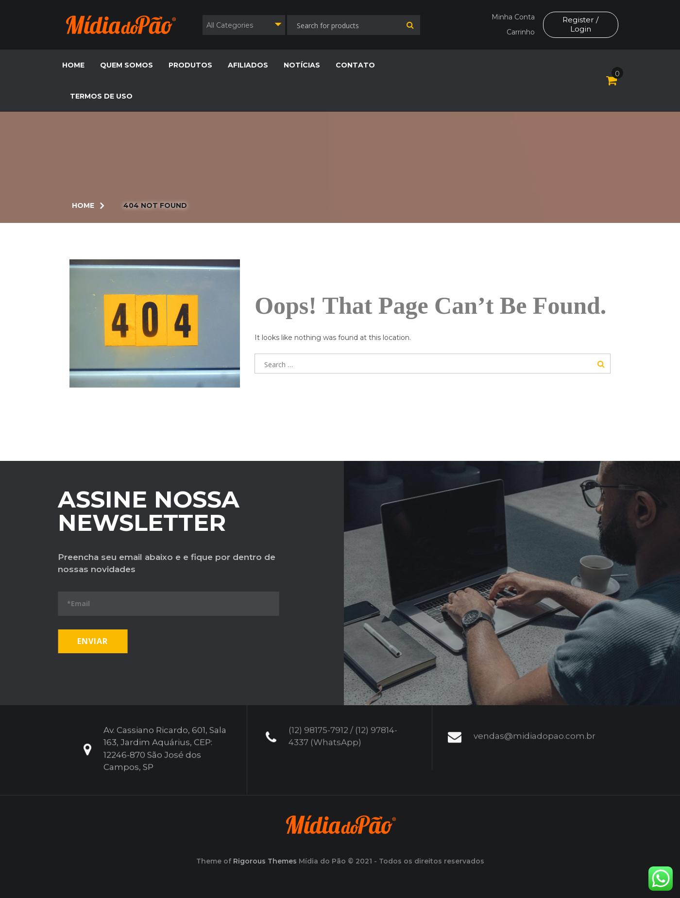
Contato (355, 65)
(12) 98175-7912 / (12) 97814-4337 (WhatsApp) (343, 728)
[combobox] (244, 25)
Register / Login (580, 24)
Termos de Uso (101, 96)
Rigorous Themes (265, 861)
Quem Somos (126, 65)
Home (73, 65)
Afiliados (248, 65)
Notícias (302, 65)
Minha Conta (512, 17)
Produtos (190, 65)
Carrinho (520, 32)
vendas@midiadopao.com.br (534, 728)
